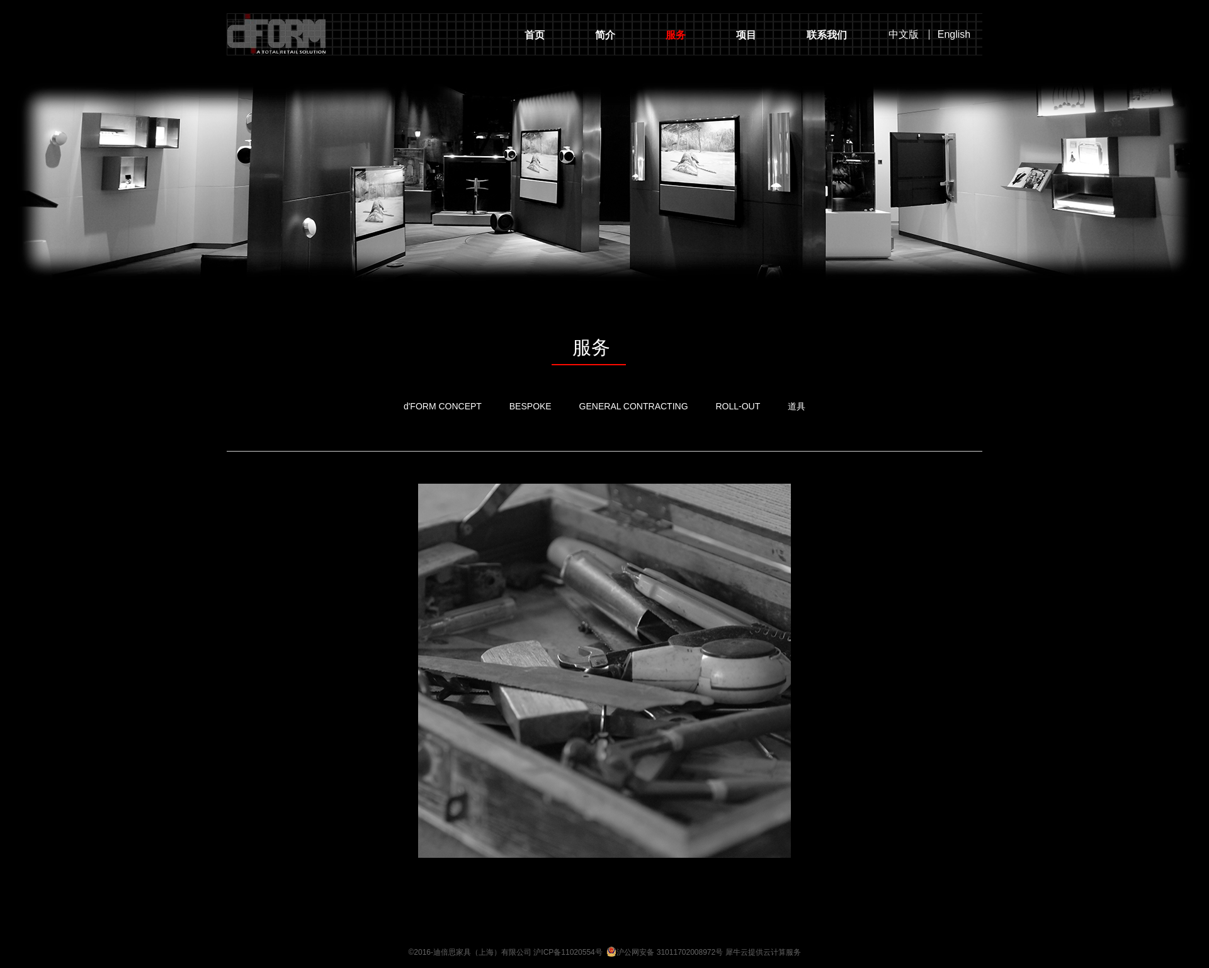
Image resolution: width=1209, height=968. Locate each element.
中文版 (903, 35)
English (954, 35)
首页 (535, 35)
